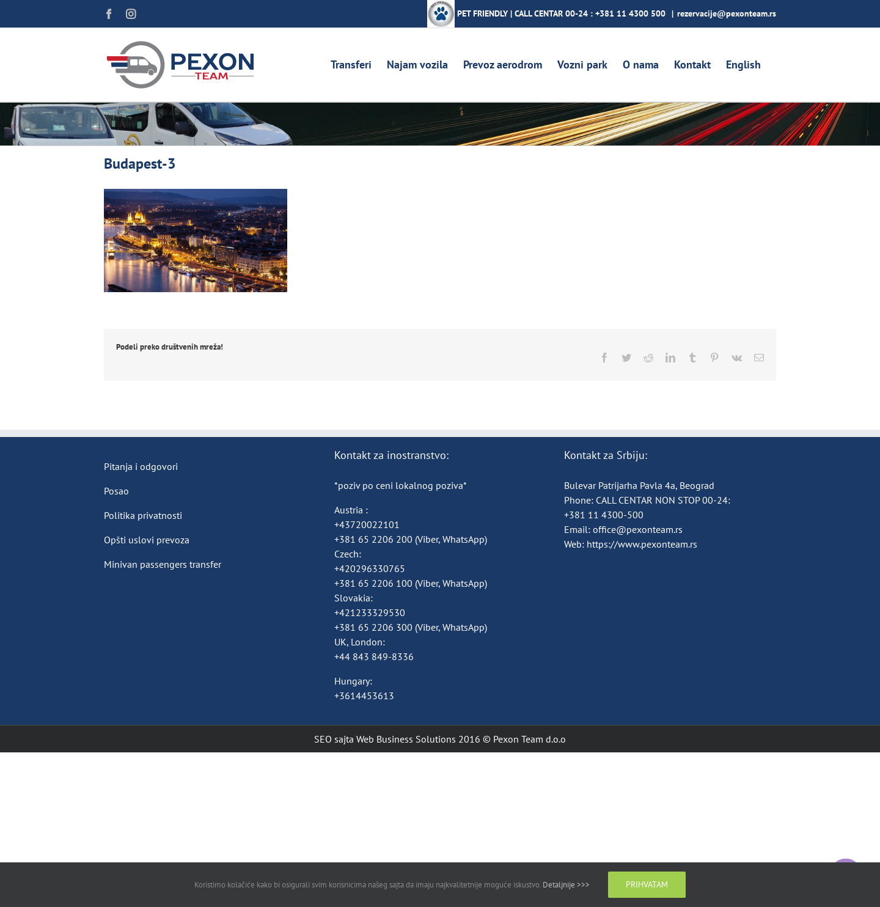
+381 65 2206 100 (374, 583)
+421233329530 (369, 612)
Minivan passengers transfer (162, 564)
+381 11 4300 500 (630, 13)
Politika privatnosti (143, 515)
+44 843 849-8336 (375, 656)
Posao (116, 491)
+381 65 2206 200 (374, 539)
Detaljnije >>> (566, 884)
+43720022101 (367, 524)
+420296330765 (369, 568)
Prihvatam (647, 884)
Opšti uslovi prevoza (146, 540)
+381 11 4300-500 (604, 515)
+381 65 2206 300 (373, 627)
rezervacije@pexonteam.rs (726, 13)
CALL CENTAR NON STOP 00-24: (663, 500)
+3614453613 (364, 695)
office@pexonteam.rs (638, 529)
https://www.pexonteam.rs (642, 544)
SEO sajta (334, 739)
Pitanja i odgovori (141, 466)
